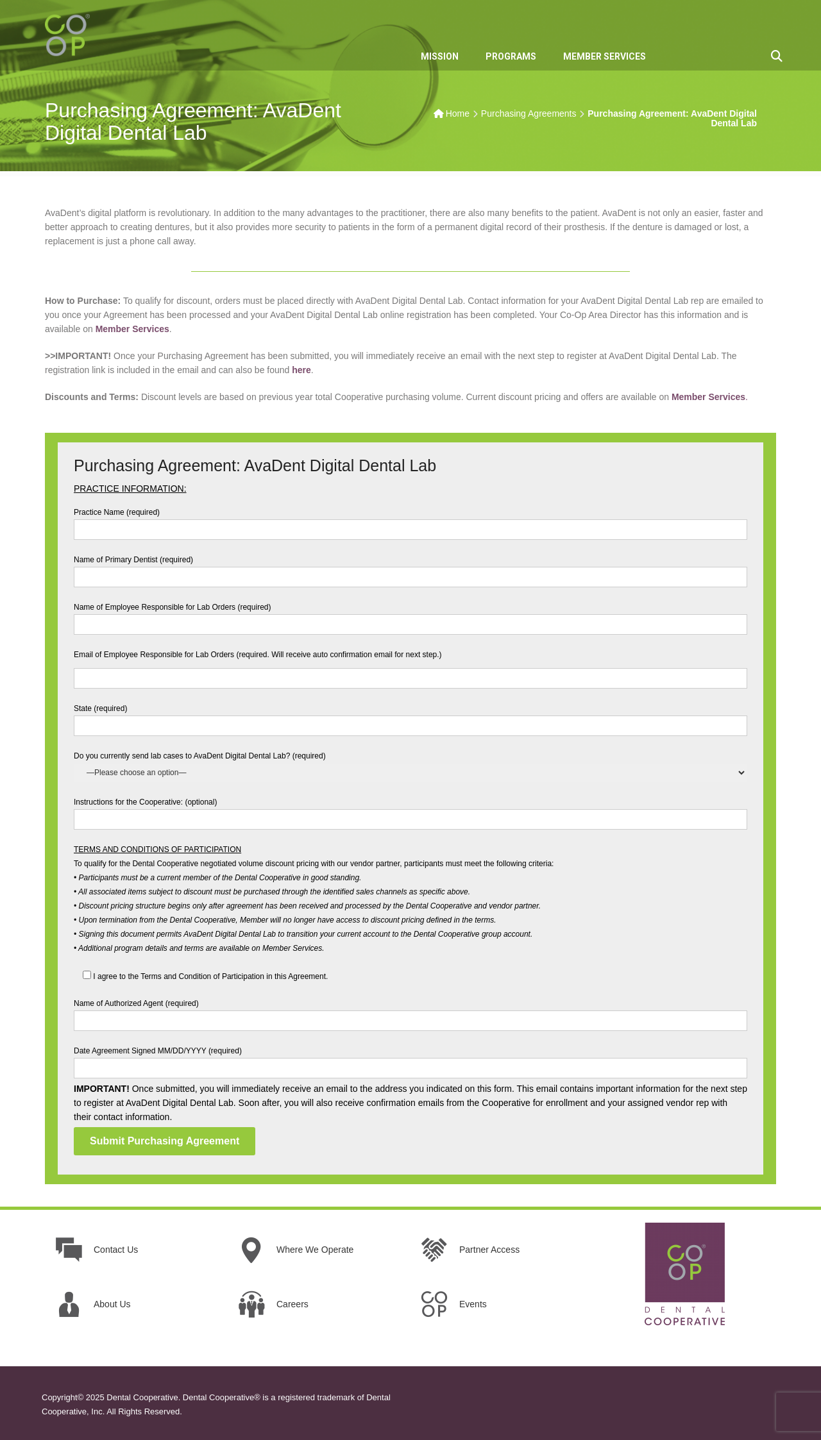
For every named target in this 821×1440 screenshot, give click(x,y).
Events (473, 1304)
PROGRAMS (511, 56)
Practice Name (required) (410, 521)
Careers (292, 1304)
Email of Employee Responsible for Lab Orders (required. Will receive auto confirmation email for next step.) (410, 666)
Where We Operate (314, 1249)
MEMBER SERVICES (604, 56)
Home (458, 113)
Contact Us (116, 1249)
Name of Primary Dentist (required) (410, 568)
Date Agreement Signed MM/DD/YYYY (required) (410, 1059)
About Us (112, 1304)
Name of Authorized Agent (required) (410, 1012)
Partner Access (489, 1249)
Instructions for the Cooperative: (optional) (410, 811)
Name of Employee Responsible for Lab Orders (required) (410, 616)
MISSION (440, 56)
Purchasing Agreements (529, 113)
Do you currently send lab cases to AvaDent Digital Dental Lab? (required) (410, 764)
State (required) (410, 717)
